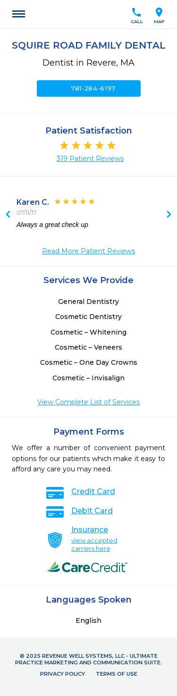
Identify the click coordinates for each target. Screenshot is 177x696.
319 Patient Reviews (90, 158)
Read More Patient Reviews (88, 251)
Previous (169, 215)
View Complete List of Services (88, 402)
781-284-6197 (88, 88)
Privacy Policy (62, 674)
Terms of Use (116, 674)
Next (8, 215)
